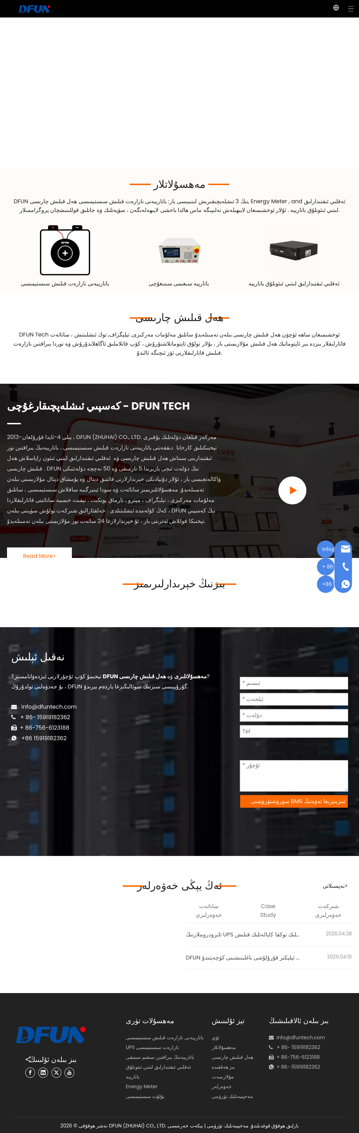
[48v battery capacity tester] (179, 250)
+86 (24, 731)
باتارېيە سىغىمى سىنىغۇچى (180, 283)
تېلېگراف (119, 334)
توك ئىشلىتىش (90, 334)
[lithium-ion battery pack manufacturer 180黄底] (294, 250)
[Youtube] (64, 1072)
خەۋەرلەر (222, 1085)
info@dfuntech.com (45, 701)
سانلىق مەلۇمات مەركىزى (163, 334)
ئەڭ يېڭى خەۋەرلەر (179, 885)
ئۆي (215, 1036)
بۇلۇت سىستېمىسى (145, 1095)
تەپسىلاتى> (335, 885)
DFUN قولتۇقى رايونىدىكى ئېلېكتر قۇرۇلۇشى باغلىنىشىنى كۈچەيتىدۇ (244, 957)
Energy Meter (270, 201)
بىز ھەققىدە (223, 1065)
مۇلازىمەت (223, 1075)
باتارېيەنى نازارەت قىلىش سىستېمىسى (65, 283)
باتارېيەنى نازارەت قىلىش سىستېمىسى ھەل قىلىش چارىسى (98, 201)
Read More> (39, 555)
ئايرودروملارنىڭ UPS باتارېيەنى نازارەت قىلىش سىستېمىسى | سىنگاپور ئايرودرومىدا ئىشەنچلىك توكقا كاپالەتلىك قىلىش (244, 934)
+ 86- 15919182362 (295, 1057)
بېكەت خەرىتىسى (185, 1124)
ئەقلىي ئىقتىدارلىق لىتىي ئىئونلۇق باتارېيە (294, 283)
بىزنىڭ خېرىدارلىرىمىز (179, 582)
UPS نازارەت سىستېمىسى (152, 1046)
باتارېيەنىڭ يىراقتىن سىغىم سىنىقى (160, 1056)
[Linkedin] (45, 1072)
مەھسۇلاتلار (179, 184)
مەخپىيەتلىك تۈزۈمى (232, 1095)
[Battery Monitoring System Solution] (65, 250)
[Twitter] (55, 1072)
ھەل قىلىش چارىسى (179, 317)
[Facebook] (35, 1072)
